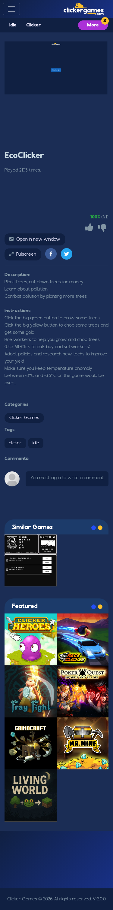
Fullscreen (26, 254)
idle (36, 443)
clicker (15, 443)
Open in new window (38, 239)
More (93, 25)
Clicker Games (24, 417)
